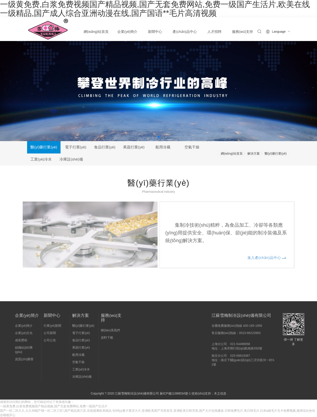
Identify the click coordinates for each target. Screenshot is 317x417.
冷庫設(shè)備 (72, 159)
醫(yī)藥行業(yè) (43, 147)
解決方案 (253, 153)
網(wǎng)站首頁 (96, 32)
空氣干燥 (194, 147)
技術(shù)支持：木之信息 (209, 393)
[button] (158, 137)
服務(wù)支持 (111, 319)
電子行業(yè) (76, 147)
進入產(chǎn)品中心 (268, 257)
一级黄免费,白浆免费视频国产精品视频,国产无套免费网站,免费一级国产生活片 (53, 406)
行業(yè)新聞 (52, 327)
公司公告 (50, 342)
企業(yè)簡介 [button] (127, 32)
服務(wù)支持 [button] (242, 32)
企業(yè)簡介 (27, 317)
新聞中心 (52, 317)
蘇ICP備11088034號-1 (175, 393)
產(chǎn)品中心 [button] (185, 32)
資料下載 (107, 339)
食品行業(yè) (105, 147)
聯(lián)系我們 (110, 332)
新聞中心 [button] (155, 32)
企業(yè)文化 (24, 334)
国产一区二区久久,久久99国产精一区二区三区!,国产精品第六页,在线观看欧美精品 (56, 411)
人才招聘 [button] (214, 32)
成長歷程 (21, 342)
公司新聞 (50, 334)
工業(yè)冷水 (41, 159)
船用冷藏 (165, 147)
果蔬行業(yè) (135, 147)
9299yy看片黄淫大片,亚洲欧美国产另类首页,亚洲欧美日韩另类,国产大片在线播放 (168, 411)
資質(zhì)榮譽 (24, 361)
